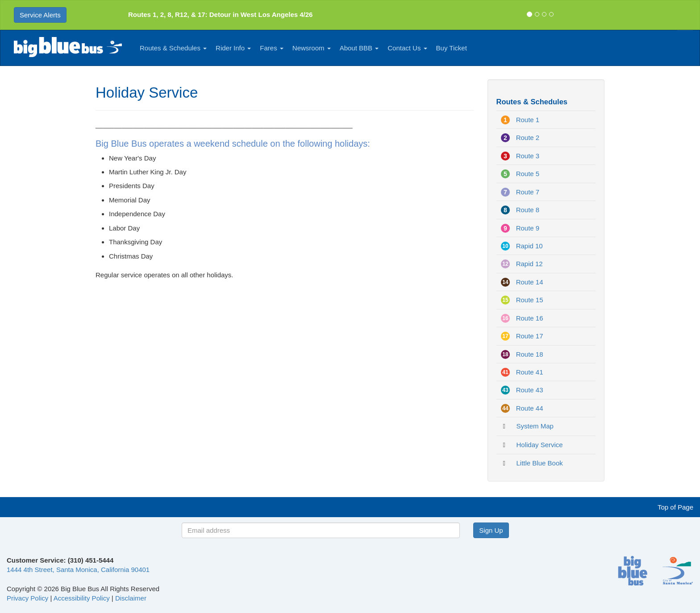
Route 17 (529, 336)
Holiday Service (540, 444)
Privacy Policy (27, 598)
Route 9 (528, 228)
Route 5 (528, 173)
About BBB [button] (359, 48)
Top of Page (675, 507)
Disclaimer (130, 598)
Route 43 (529, 390)
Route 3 (528, 156)
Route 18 (529, 354)
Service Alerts (40, 15)
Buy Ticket (451, 48)
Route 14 (529, 282)
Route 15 (529, 300)
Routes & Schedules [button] (173, 48)
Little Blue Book (540, 463)
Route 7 (528, 192)
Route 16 (529, 318)
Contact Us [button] (407, 48)
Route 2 (528, 137)
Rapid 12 (529, 263)
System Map (535, 426)
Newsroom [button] (311, 48)
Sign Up (491, 530)
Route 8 (528, 210)
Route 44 (529, 408)
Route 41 (529, 372)
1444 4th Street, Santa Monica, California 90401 (78, 569)
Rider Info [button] (233, 48)
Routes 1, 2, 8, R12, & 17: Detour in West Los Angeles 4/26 (220, 14)
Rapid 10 (529, 246)
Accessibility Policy (82, 598)
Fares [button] (271, 48)
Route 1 (528, 119)
